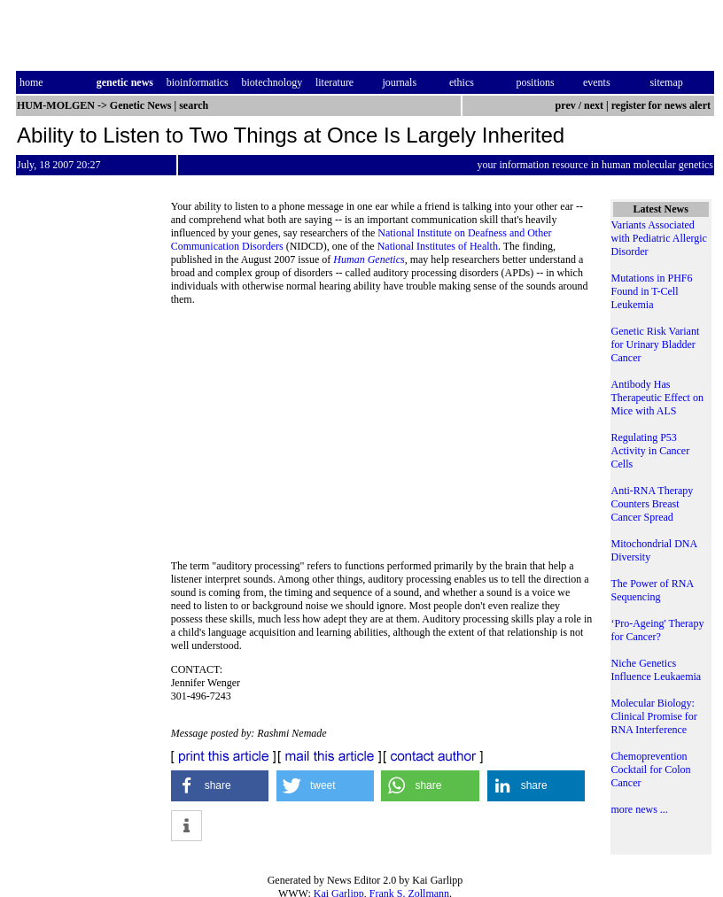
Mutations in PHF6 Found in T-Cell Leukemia (652, 291)
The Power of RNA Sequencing (652, 590)
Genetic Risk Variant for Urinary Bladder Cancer (655, 344)
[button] (220, 785)
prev (566, 105)
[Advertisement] (382, 438)
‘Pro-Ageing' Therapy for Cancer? (657, 630)
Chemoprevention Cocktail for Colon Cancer (651, 769)
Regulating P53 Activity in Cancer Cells (650, 450)
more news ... (639, 809)
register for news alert (662, 105)
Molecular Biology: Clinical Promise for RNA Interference (654, 716)
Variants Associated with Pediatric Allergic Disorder (659, 238)
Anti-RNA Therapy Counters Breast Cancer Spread (652, 503)
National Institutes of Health (437, 246)
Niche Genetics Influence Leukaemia (656, 670)
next (593, 105)
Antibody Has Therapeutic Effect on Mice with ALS (657, 397)
